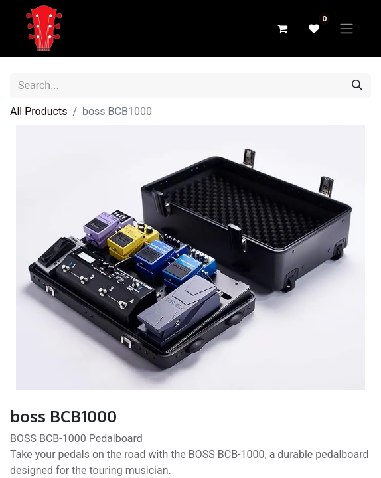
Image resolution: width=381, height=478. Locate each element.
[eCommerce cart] (282, 28)
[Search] (357, 85)
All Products (38, 111)
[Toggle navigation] (346, 29)
